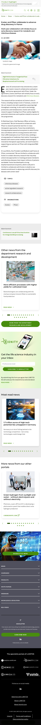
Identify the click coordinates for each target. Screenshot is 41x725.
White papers (6, 587)
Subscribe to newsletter (18, 369)
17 (20, 317)
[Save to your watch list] (34, 10)
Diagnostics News (20, 554)
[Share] (28, 10)
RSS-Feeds (5, 607)
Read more (7, 382)
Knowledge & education (10, 600)
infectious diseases (32, 96)
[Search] (24, 10)
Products (5, 580)
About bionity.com (20, 704)
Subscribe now (20, 635)
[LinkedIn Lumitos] (20, 689)
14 (14, 317)
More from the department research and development (20, 324)
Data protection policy (20, 719)
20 (26, 317)
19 (24, 317)
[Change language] (31, 10)
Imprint (9, 716)
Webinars (5, 593)
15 (16, 317)
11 (29, 315)
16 (18, 317)
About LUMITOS (19, 701)
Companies (5, 573)
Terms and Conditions (23, 716)
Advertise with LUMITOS (20, 697)
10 (27, 315)
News (3, 566)
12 (31, 315)
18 (22, 317)
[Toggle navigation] (38, 10)
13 (33, 315)
